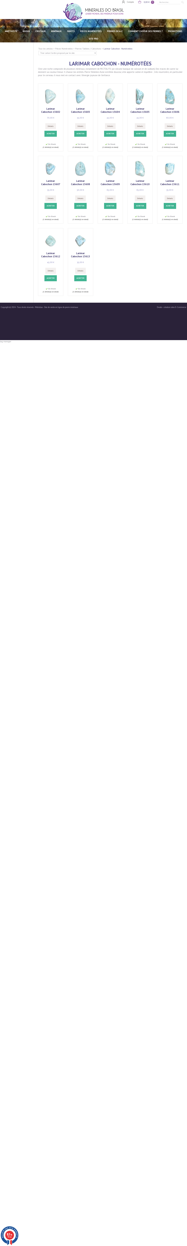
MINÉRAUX (56, 31)
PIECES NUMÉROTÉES (91, 31)
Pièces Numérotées (64, 48)
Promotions (175, 31)
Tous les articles (45, 48)
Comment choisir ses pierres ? (145, 31)
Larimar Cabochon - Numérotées (118, 48)
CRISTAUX (40, 31)
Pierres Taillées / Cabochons (88, 48)
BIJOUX (26, 31)
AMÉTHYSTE (11, 31)
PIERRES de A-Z (115, 31)
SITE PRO (93, 38)
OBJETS (71, 31)
